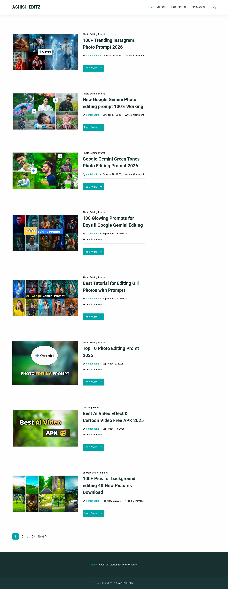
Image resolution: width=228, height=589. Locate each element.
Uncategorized (91, 407)
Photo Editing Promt (94, 34)
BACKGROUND (179, 7)
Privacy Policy (129, 564)
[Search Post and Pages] (214, 7)
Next (41, 536)
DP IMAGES (198, 7)
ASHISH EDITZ (26, 7)
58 (33, 536)
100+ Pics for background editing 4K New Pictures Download (109, 485)
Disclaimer (115, 564)
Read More (91, 68)
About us (103, 564)
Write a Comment (134, 55)
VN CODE (161, 7)
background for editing (95, 472)
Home (149, 7)
